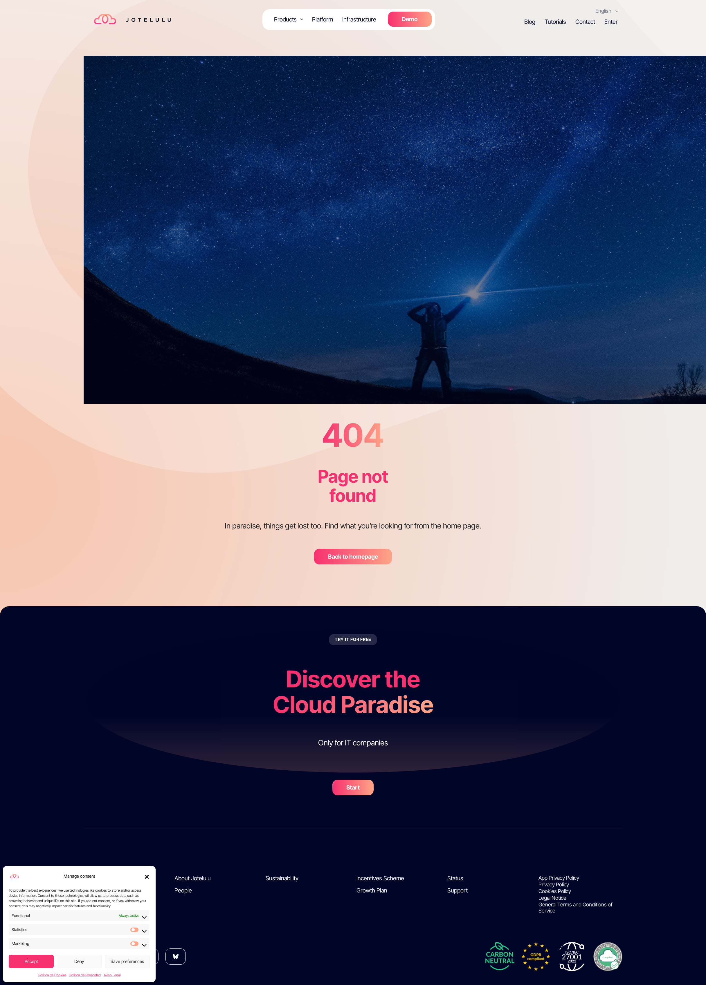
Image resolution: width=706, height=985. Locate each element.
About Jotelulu (192, 878)
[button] (147, 876)
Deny (79, 961)
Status (455, 878)
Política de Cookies (52, 975)
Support (457, 890)
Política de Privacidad (85, 975)
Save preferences (127, 961)
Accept (31, 961)
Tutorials (555, 21)
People (183, 890)
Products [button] (285, 19)
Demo (410, 19)
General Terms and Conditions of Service (575, 907)
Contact (585, 21)
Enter (611, 21)
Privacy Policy (553, 884)
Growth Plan (371, 890)
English (604, 11)
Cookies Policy (554, 891)
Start (353, 787)
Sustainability (282, 878)
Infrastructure (359, 19)
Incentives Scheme (380, 878)
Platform (322, 19)
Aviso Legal (112, 975)
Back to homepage (353, 556)
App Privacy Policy (558, 878)
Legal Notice (552, 898)
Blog (529, 21)
